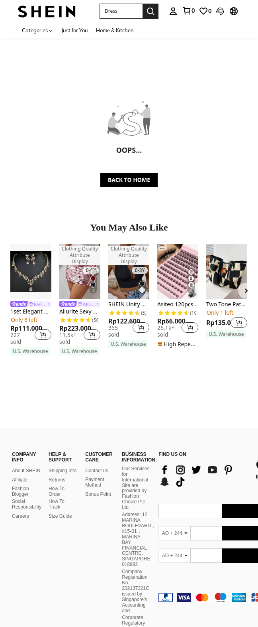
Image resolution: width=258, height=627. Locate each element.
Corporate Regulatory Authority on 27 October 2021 (134, 607)
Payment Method (94, 459)
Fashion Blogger (20, 469)
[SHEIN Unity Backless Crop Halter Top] (128, 271)
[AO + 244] (174, 511)
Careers (20, 494)
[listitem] (30, 299)
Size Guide (60, 494)
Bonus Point (98, 472)
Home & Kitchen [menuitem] (115, 30)
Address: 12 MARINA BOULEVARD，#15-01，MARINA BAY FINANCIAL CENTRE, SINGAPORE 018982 (139, 517)
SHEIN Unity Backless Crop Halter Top (128, 304)
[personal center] (173, 11)
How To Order (56, 469)
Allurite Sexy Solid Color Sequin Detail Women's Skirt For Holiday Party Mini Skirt (79, 311)
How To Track (56, 481)
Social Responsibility (26, 481)
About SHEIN (26, 448)
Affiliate (19, 457)
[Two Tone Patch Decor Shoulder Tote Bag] (226, 271)
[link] (188, 11)
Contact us (96, 448)
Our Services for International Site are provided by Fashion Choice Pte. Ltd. (135, 466)
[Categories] (37, 30)
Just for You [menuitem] (74, 30)
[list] (202, 453)
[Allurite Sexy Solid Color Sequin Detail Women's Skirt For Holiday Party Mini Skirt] (79, 271)
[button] (121, 11)
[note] (30, 351)
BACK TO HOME (129, 179)
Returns (57, 457)
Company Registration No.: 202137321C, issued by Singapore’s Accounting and (136, 569)
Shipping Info (62, 448)
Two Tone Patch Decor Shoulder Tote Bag (226, 304)
